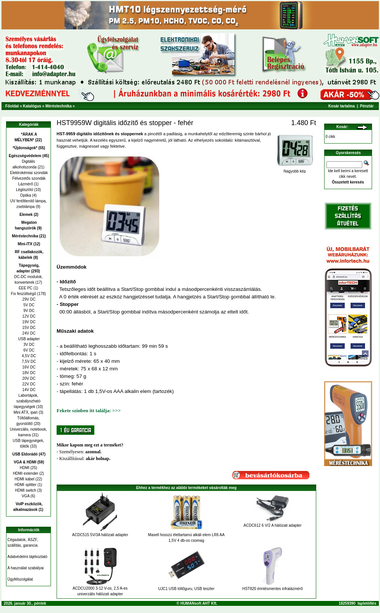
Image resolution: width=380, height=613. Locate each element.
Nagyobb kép (295, 169)
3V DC (28, 344)
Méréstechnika (58, 106)
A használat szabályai (26, 568)
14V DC (28, 390)
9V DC (28, 311)
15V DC (28, 328)
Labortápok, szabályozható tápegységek (27, 401)
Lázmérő (25, 184)
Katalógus (32, 106)
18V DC (28, 373)
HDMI (24, 468)
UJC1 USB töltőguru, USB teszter (186, 589)
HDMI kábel (24, 479)
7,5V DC (28, 361)
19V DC (28, 322)
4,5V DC (28, 356)
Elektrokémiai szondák (28, 173)
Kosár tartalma (341, 106)
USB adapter (28, 339)
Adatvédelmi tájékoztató (28, 557)
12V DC (28, 316)
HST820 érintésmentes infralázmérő (272, 589)
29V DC (28, 299)
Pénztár (367, 106)
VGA (25, 496)
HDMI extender (25, 473)
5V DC (28, 305)
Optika (25, 195)
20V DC (28, 378)
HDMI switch (25, 490)
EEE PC (25, 288)
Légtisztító (24, 190)
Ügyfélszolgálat (20, 579)
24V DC (28, 333)
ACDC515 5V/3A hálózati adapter (100, 535)
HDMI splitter (26, 485)
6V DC (28, 350)
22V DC (28, 384)
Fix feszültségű (23, 294)
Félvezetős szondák (28, 178)
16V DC (28, 367)
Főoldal (12, 106)
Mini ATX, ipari (26, 412)
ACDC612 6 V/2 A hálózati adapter (273, 525)
